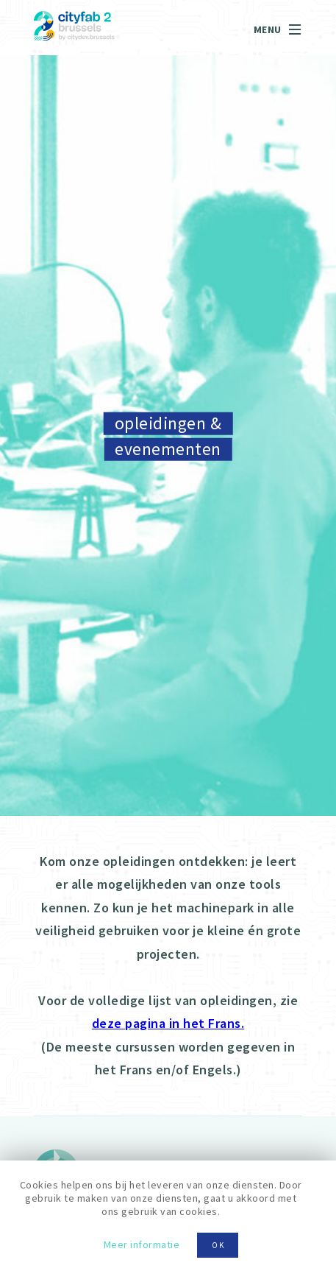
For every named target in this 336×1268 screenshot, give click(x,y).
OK (218, 1245)
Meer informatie (142, 1244)
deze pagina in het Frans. (168, 1023)
